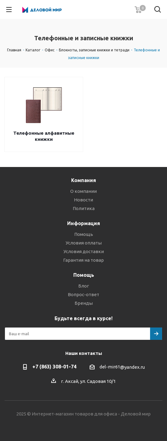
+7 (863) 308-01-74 (54, 366)
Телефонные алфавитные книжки (43, 136)
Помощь (83, 234)
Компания (83, 180)
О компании (83, 191)
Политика (84, 208)
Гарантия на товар (83, 260)
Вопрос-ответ (83, 294)
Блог (83, 285)
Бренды (84, 303)
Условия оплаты (84, 242)
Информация (83, 223)
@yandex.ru (132, 367)
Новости (83, 199)
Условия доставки (83, 251)
